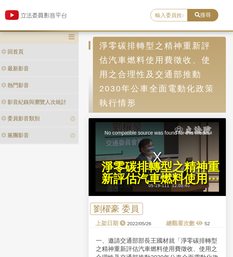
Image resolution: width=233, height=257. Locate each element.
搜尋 (203, 15)
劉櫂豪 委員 (116, 208)
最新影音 (15, 68)
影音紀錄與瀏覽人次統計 (33, 102)
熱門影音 (15, 85)
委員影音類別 (20, 118)
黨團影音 (15, 135)
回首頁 (12, 52)
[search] (169, 15)
